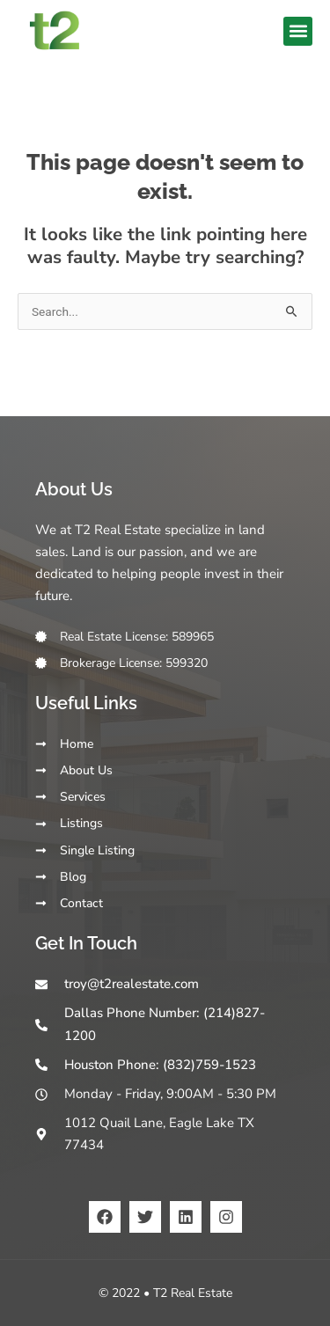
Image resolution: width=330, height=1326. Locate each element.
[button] (297, 31)
